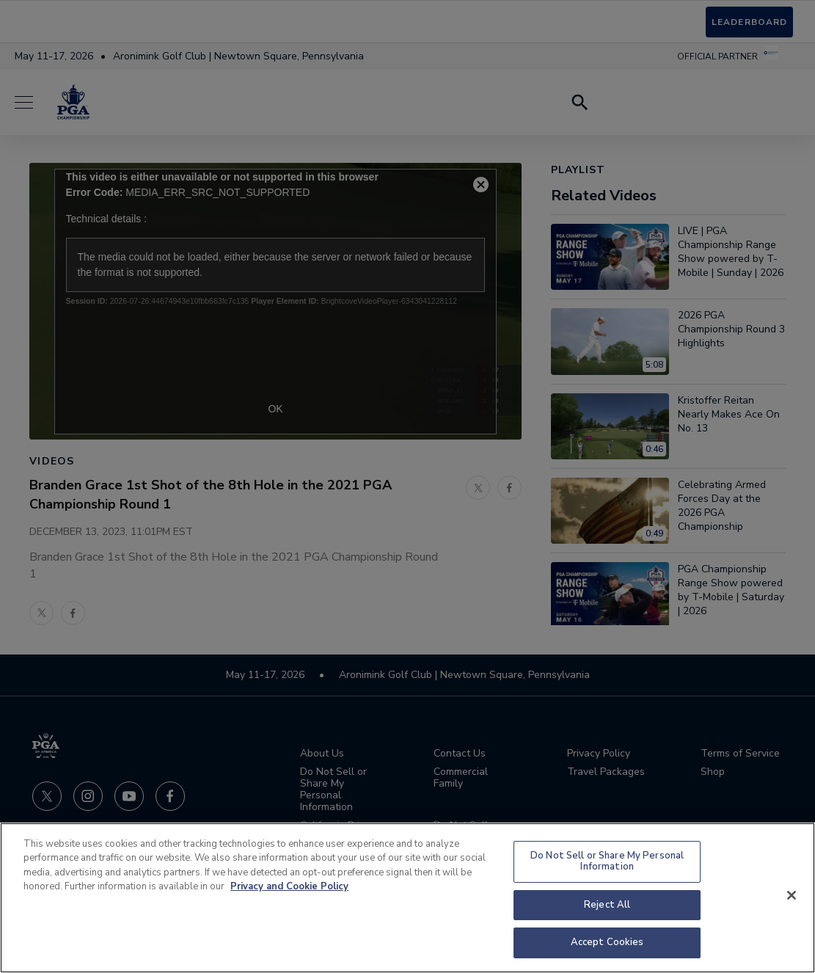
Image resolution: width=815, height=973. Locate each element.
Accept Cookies (607, 942)
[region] (407, 898)
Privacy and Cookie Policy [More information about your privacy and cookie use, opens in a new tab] (289, 886)
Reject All (607, 904)
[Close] (791, 895)
